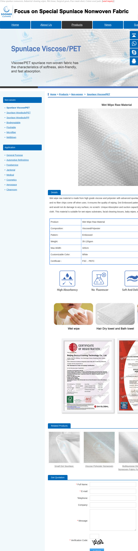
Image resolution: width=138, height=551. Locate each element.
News (107, 24)
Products (77, 24)
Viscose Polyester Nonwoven (99, 466)
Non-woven (77, 94)
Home (15, 24)
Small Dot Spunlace (64, 466)
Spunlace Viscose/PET (98, 94)
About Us (46, 24)
